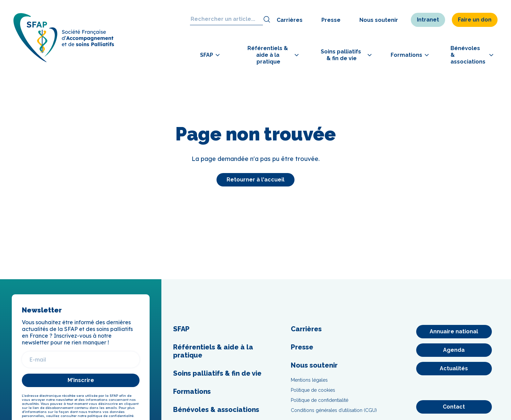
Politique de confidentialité (319, 400)
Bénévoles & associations (216, 410)
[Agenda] (454, 350)
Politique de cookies (313, 390)
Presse (331, 20)
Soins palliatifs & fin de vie (217, 373)
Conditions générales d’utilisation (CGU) (334, 410)
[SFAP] (63, 60)
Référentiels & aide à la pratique (213, 351)
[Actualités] (454, 368)
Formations (192, 391)
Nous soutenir (378, 20)
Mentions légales (309, 380)
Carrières (290, 20)
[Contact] (454, 407)
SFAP (181, 329)
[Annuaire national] (454, 331)
